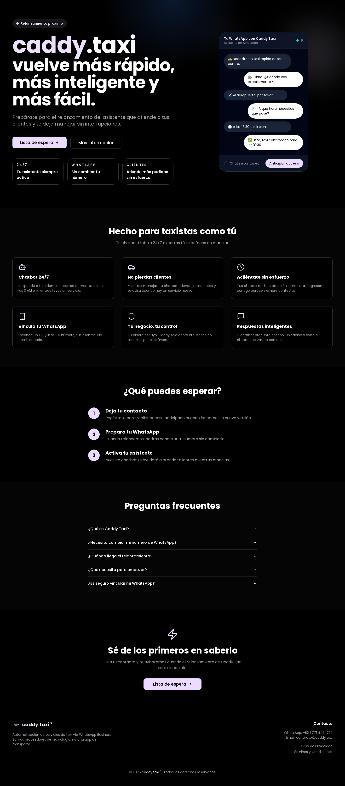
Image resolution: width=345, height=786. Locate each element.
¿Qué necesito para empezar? (172, 569)
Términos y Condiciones (312, 751)
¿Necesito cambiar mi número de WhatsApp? (172, 542)
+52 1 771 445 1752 (318, 732)
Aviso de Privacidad (316, 746)
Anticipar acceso (284, 163)
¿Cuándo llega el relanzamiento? (172, 556)
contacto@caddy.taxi (314, 737)
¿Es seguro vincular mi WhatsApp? (172, 583)
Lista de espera (39, 142)
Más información (96, 143)
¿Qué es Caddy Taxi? (172, 529)
